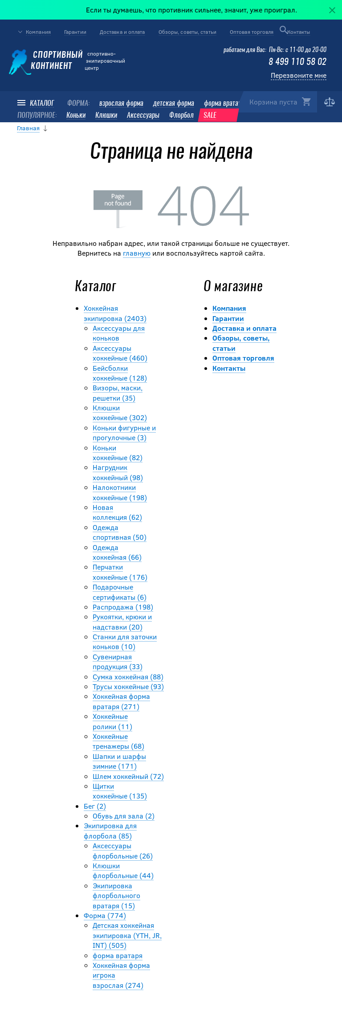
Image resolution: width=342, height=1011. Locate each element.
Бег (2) (95, 805)
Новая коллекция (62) (117, 512)
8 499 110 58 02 (297, 62)
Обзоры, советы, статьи (187, 31)
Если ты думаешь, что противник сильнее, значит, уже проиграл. (195, 9)
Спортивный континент (46, 61)
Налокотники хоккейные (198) (120, 491)
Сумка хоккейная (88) (128, 676)
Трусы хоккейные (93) (128, 686)
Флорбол (181, 115)
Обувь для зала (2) (124, 815)
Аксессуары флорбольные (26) (123, 850)
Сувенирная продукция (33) (117, 661)
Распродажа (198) (123, 606)
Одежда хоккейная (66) (117, 552)
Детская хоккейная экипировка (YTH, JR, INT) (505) (127, 935)
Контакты (298, 31)
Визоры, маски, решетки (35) (117, 392)
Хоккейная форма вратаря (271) (121, 700)
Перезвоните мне (298, 75)
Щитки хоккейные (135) (120, 790)
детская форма (173, 103)
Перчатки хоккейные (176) (120, 571)
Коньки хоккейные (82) (117, 452)
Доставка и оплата (122, 31)
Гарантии (75, 31)
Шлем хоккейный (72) (128, 776)
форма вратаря (224, 103)
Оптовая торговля (252, 31)
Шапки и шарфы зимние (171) (119, 760)
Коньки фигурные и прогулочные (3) (124, 432)
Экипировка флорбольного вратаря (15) (116, 895)
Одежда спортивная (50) (120, 532)
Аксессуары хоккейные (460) (120, 352)
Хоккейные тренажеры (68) (118, 740)
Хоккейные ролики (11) (112, 720)
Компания (38, 32)
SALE (210, 115)
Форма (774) (105, 915)
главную (137, 252)
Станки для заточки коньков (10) (125, 641)
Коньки (76, 115)
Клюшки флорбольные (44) (123, 870)
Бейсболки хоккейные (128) (120, 372)
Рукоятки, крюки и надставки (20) (122, 621)
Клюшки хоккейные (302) (120, 412)
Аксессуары (143, 115)
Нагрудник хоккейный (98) (118, 471)
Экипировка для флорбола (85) (110, 830)
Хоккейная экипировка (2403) (115, 312)
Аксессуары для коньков (119, 332)
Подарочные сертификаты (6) (120, 591)
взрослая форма (121, 103)
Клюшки (106, 115)
